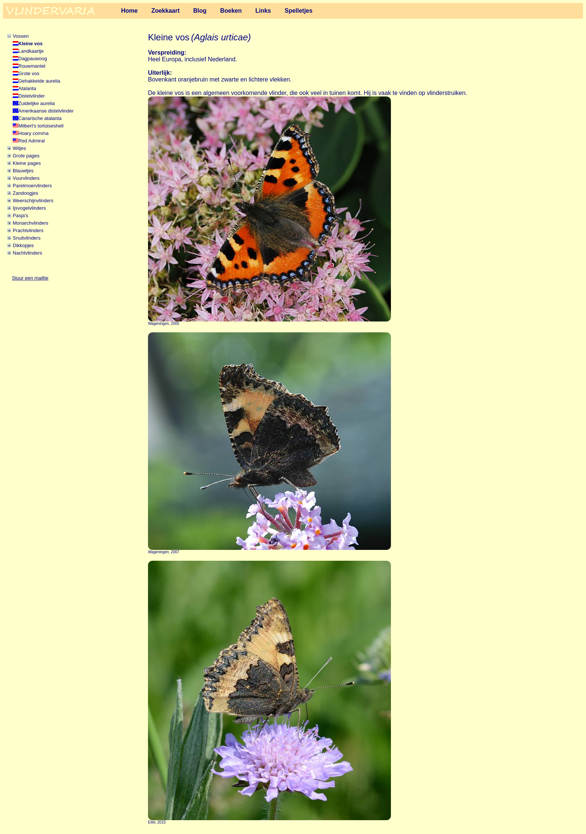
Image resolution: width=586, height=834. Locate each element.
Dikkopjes (23, 245)
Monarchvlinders (30, 223)
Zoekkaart (165, 10)
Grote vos (28, 73)
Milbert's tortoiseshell (41, 126)
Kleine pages (27, 163)
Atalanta (27, 88)
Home (129, 10)
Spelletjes (298, 10)
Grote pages (26, 156)
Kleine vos (30, 43)
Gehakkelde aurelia (39, 81)
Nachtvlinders (27, 253)
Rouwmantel (31, 66)
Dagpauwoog (32, 58)
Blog (200, 10)
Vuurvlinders (26, 178)
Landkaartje (31, 51)
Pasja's (20, 215)
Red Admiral (31, 141)
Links (263, 10)
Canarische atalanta (40, 118)
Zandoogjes (25, 193)
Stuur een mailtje (30, 278)
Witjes (19, 148)
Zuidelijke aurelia (36, 103)
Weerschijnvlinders (33, 200)
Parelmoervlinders (32, 185)
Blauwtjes (23, 170)
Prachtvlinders (28, 230)
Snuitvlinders (26, 238)
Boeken (231, 10)
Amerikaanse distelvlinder (46, 111)
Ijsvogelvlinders (29, 208)
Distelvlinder (31, 96)
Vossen (21, 36)
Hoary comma (33, 133)
